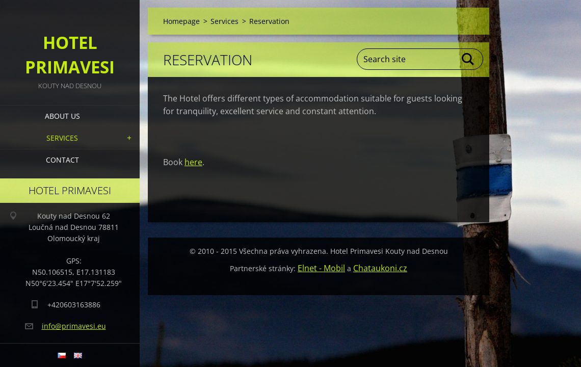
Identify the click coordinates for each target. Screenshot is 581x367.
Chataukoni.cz (380, 268)
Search (468, 59)
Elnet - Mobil (321, 268)
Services (62, 138)
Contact (62, 160)
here (193, 162)
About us (62, 116)
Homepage (181, 21)
